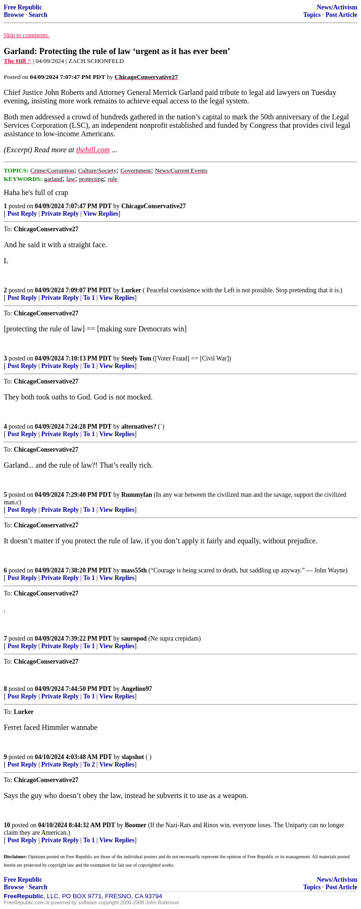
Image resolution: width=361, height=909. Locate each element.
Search (38, 14)
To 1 (89, 297)
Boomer (136, 825)
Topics (312, 14)
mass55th (134, 570)
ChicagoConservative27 (153, 206)
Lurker (131, 290)
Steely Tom (136, 358)
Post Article (341, 14)
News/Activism (337, 7)
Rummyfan (136, 494)
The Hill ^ (17, 60)
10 (7, 825)
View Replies (100, 213)
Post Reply (22, 213)
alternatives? (139, 426)
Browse (14, 14)
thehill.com (93, 150)
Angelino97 (136, 688)
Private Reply (60, 213)
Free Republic (23, 7)
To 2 (89, 764)
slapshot (133, 756)
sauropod (134, 638)
